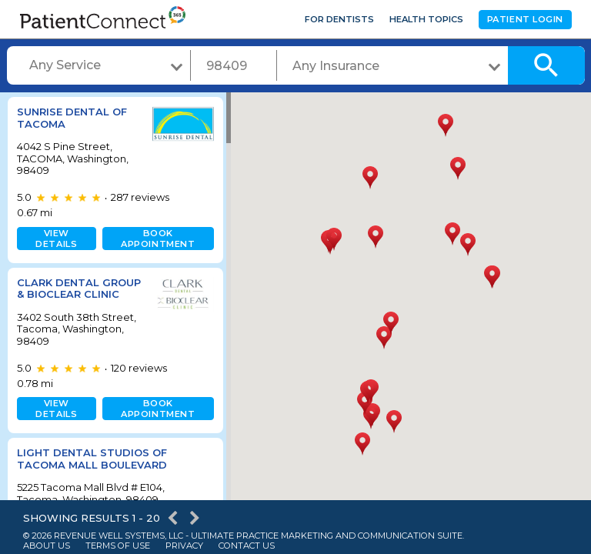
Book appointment (155, 238)
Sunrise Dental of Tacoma (72, 117)
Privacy (184, 546)
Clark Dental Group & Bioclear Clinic (69, 294)
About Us (46, 546)
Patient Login (525, 19)
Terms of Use (117, 546)
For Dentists (339, 19)
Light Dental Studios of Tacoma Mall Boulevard (92, 471)
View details (55, 238)
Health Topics (426, 19)
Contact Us (247, 546)
